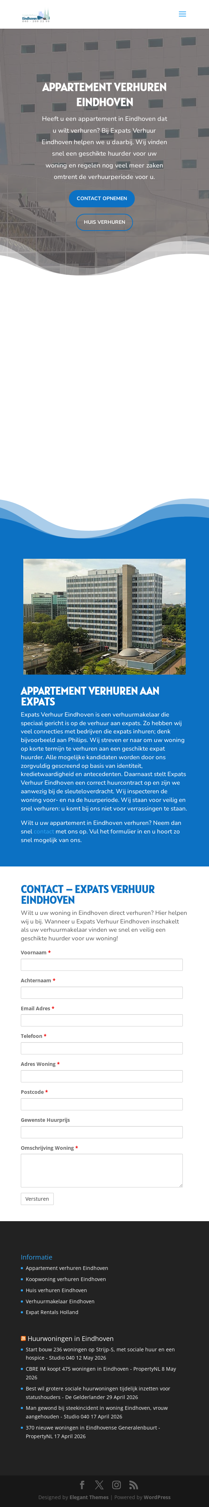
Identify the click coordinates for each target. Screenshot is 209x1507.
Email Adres (37, 1008)
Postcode (34, 1091)
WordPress (157, 1497)
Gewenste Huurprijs (45, 1119)
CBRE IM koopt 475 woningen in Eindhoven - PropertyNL (93, 1368)
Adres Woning (40, 1063)
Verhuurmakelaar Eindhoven (60, 1301)
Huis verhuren (104, 222)
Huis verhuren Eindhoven (56, 1290)
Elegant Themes (89, 1497)
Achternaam (38, 980)
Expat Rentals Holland (52, 1312)
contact (45, 831)
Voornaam (36, 952)
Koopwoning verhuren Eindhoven (66, 1279)
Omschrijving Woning (49, 1147)
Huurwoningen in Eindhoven (71, 1338)
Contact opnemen (102, 198)
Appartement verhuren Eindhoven (67, 1268)
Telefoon (34, 1036)
